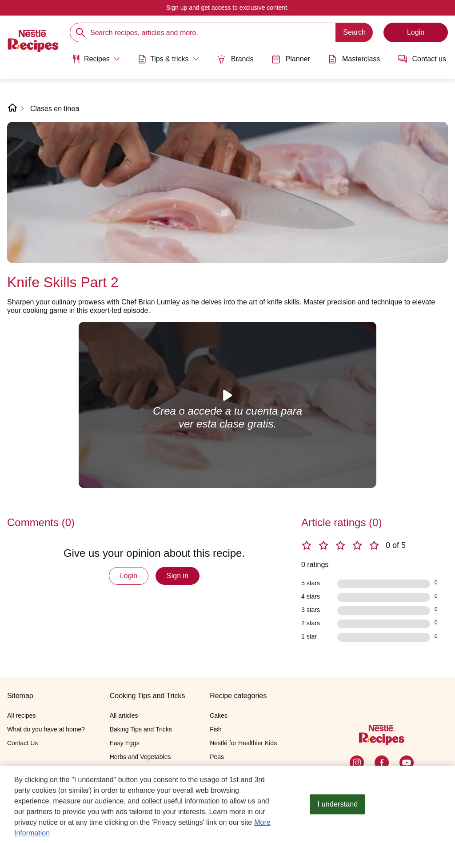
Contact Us (22, 743)
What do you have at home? (46, 729)
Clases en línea (54, 108)
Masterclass (354, 59)
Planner (290, 59)
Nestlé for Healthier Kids (243, 743)
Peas (217, 756)
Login (128, 575)
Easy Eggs (125, 743)
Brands (235, 59)
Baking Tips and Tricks (141, 729)
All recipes (21, 715)
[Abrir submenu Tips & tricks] (168, 59)
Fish (215, 729)
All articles (124, 715)
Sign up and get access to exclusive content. (227, 7)
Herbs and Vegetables (140, 756)
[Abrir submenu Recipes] (96, 59)
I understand (338, 804)
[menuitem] (96, 62)
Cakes (219, 715)
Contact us (422, 59)
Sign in (177, 575)
